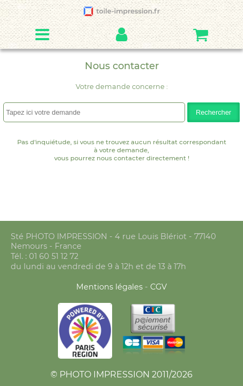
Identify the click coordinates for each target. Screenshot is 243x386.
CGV (158, 287)
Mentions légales (110, 287)
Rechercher (213, 112)
